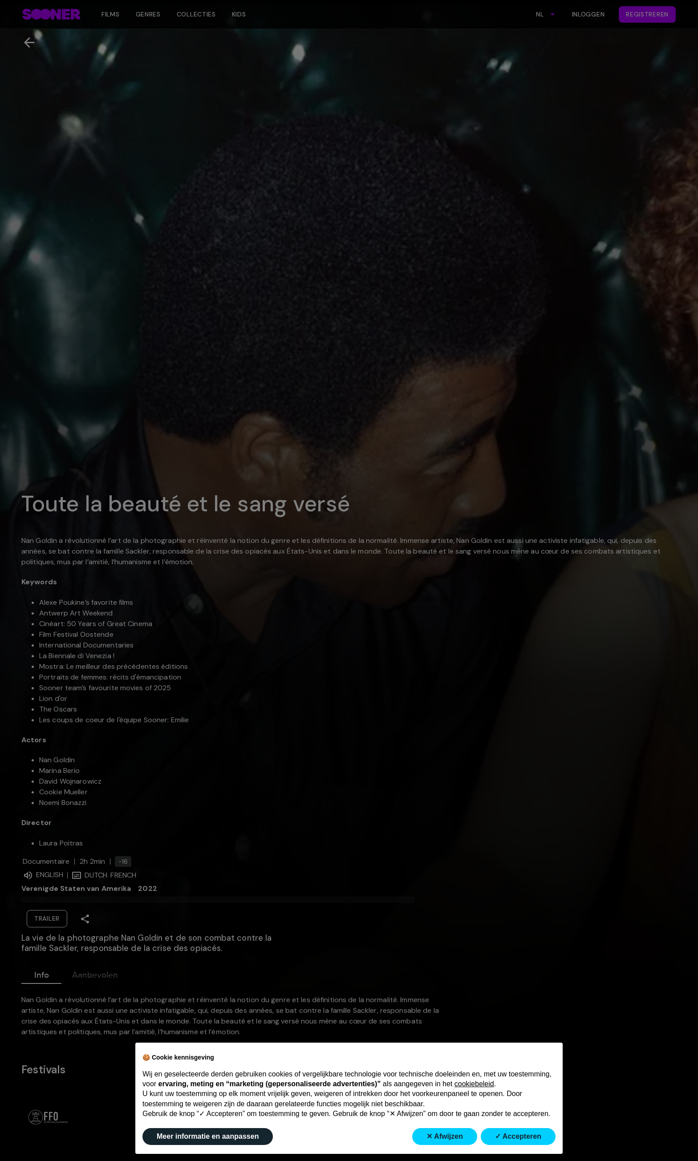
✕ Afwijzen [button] (444, 1136)
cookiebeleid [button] (474, 1084)
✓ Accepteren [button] (518, 1136)
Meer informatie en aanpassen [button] (208, 1136)
